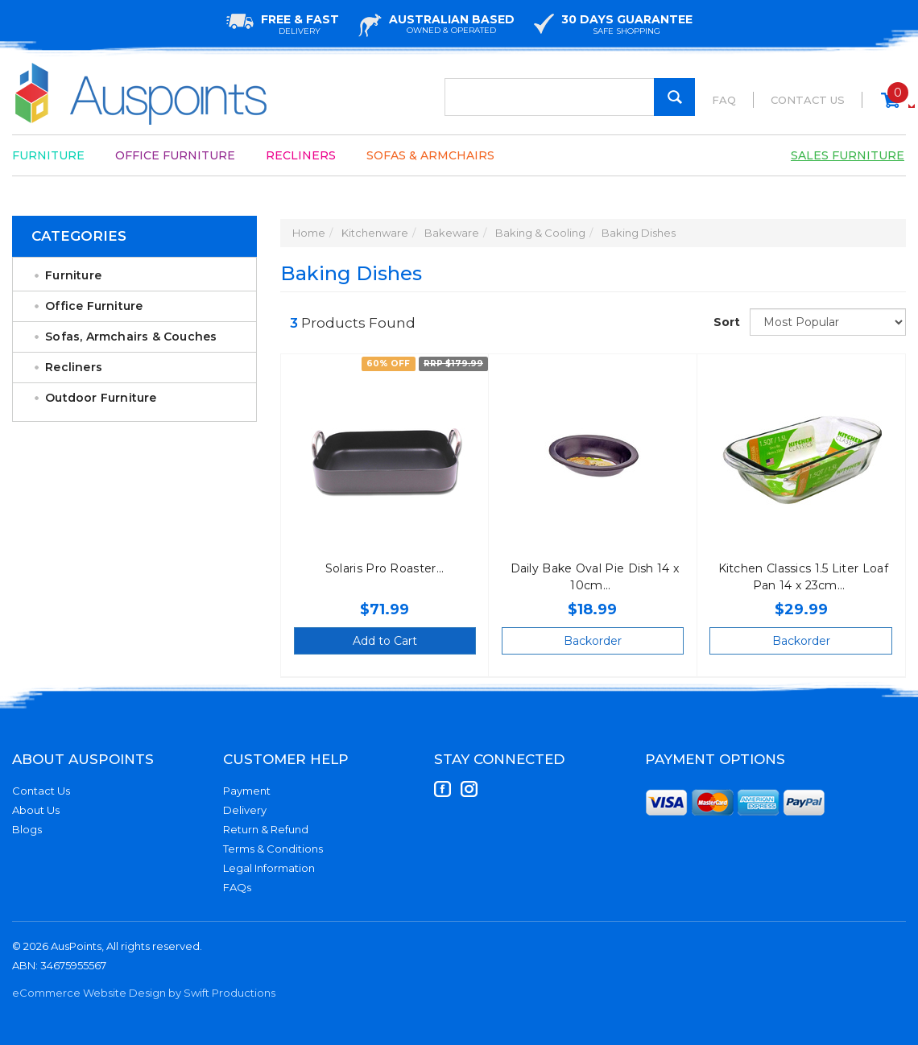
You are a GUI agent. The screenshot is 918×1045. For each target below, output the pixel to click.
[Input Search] (570, 97)
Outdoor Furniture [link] (100, 397)
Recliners (301, 155)
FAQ (724, 99)
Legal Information (269, 867)
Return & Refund (265, 829)
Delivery (245, 809)
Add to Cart (385, 641)
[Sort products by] (828, 322)
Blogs (27, 829)
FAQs (237, 887)
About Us (36, 809)
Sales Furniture (847, 155)
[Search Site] (674, 97)
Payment (247, 790)
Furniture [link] (73, 275)
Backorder (593, 641)
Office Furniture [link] (94, 306)
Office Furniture (175, 155)
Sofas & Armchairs (430, 155)
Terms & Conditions (273, 848)
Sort (725, 322)
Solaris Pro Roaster (380, 568)
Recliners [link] (73, 367)
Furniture (48, 155)
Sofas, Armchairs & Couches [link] (131, 336)
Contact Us (808, 99)
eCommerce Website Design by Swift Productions (143, 992)
